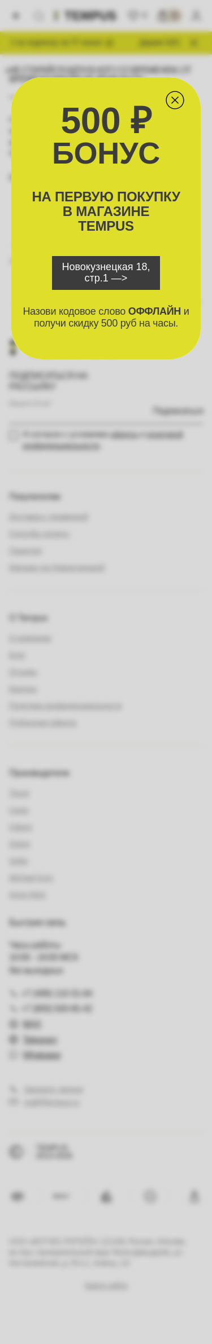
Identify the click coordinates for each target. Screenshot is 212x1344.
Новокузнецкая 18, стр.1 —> (106, 272)
